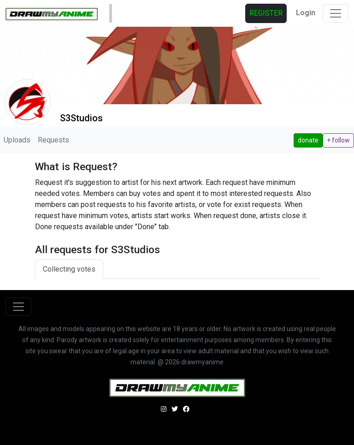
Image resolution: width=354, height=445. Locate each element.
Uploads (17, 140)
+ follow (338, 140)
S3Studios (81, 118)
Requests (53, 140)
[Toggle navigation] (335, 13)
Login (305, 12)
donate (308, 140)
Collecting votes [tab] (69, 269)
